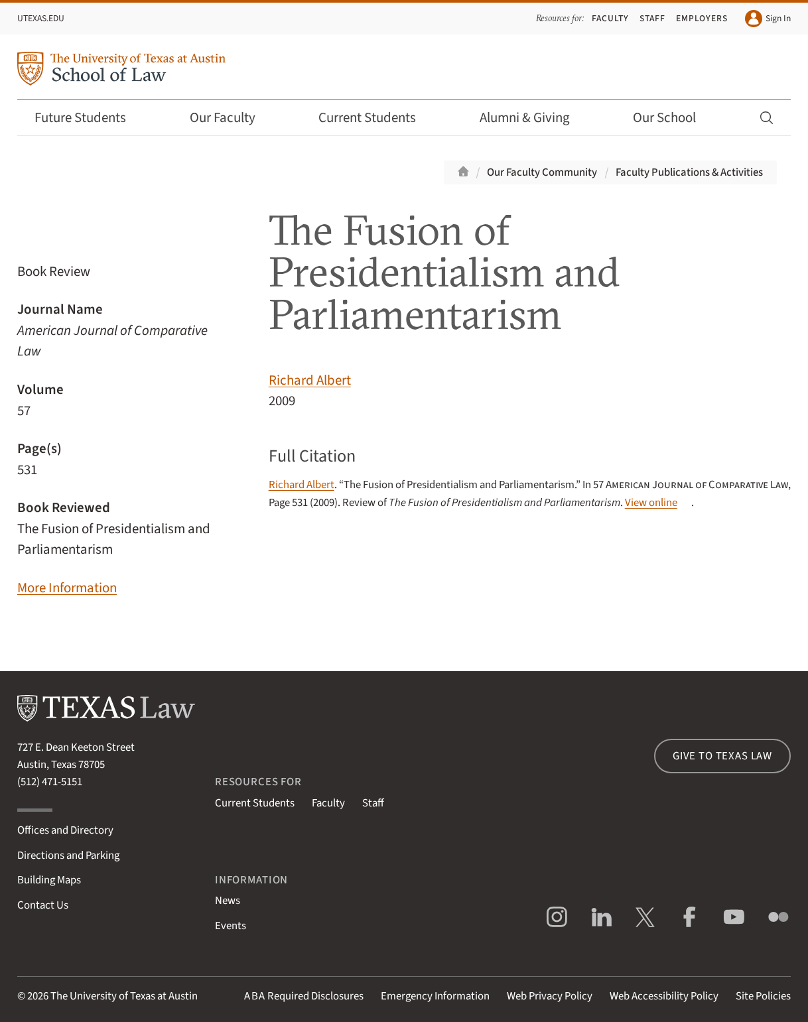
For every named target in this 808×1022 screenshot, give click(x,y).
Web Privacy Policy (549, 996)
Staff (652, 18)
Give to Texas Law (722, 756)
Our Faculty (231, 117)
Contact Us (42, 905)
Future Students (89, 117)
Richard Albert (310, 380)
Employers (702, 18)
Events (230, 926)
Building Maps (49, 880)
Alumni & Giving (534, 117)
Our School (673, 117)
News (227, 901)
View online (651, 503)
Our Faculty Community (542, 172)
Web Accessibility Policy (664, 996)
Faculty (610, 18)
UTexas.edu (40, 18)
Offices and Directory (65, 830)
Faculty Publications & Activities (689, 172)
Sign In (768, 18)
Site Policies (763, 996)
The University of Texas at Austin (124, 996)
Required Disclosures (304, 996)
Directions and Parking (68, 855)
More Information (67, 588)
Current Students (376, 117)
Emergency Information (435, 996)
